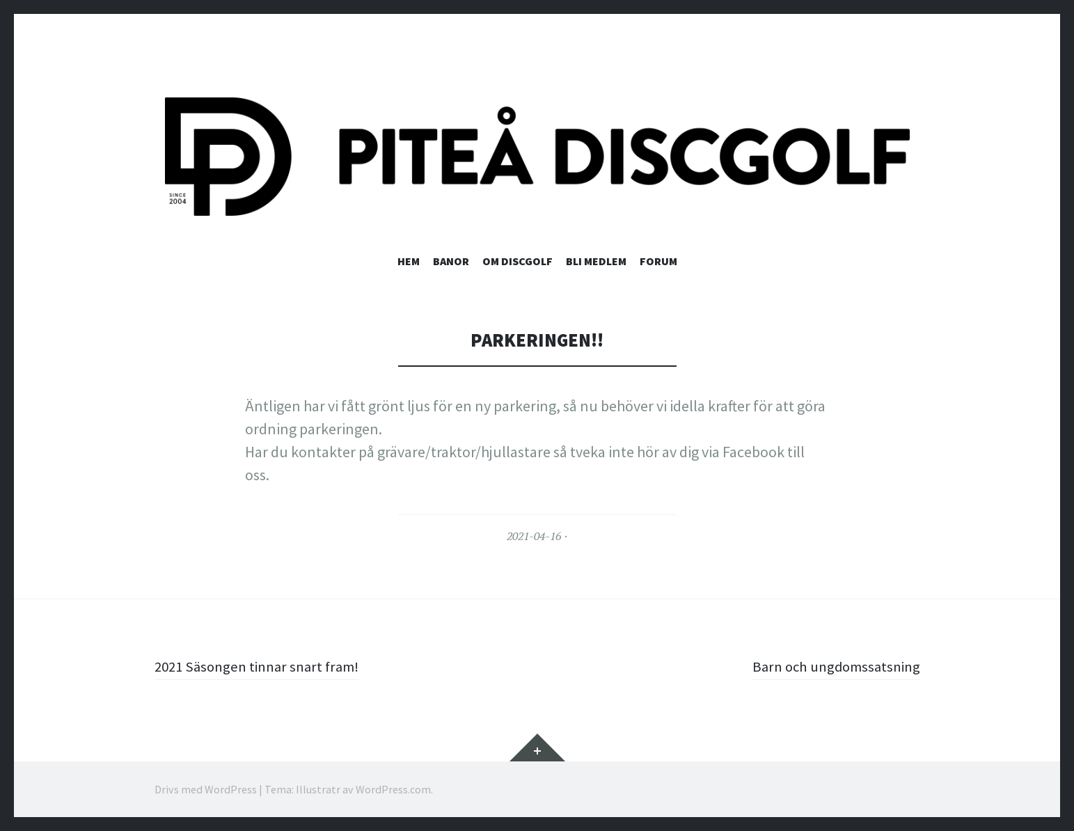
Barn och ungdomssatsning (831, 666)
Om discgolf (517, 261)
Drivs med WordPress (206, 789)
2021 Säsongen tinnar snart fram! (262, 666)
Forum (658, 261)
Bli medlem (596, 261)
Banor (451, 261)
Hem (408, 261)
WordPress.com (393, 789)
